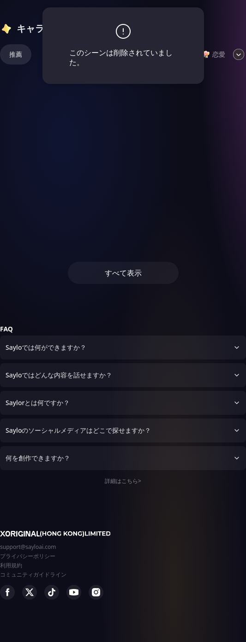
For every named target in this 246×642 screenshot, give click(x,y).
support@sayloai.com (28, 547)
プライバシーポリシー (27, 556)
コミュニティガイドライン (33, 574)
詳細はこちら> (123, 481)
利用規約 (11, 565)
